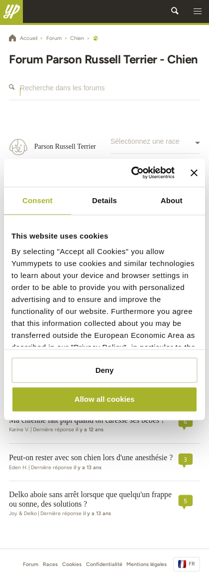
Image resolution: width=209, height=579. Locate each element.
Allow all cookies (105, 399)
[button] (197, 11)
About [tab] (172, 200)
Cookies (72, 564)
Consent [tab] (37, 200)
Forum (30, 564)
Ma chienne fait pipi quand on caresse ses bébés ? (87, 420)
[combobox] (155, 147)
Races (50, 564)
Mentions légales (146, 564)
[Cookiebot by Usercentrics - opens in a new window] (132, 172)
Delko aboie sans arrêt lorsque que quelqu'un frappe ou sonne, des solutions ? (90, 499)
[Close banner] (194, 172)
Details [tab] (104, 200)
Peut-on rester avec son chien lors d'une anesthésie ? (91, 457)
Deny (105, 370)
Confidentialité (104, 564)
